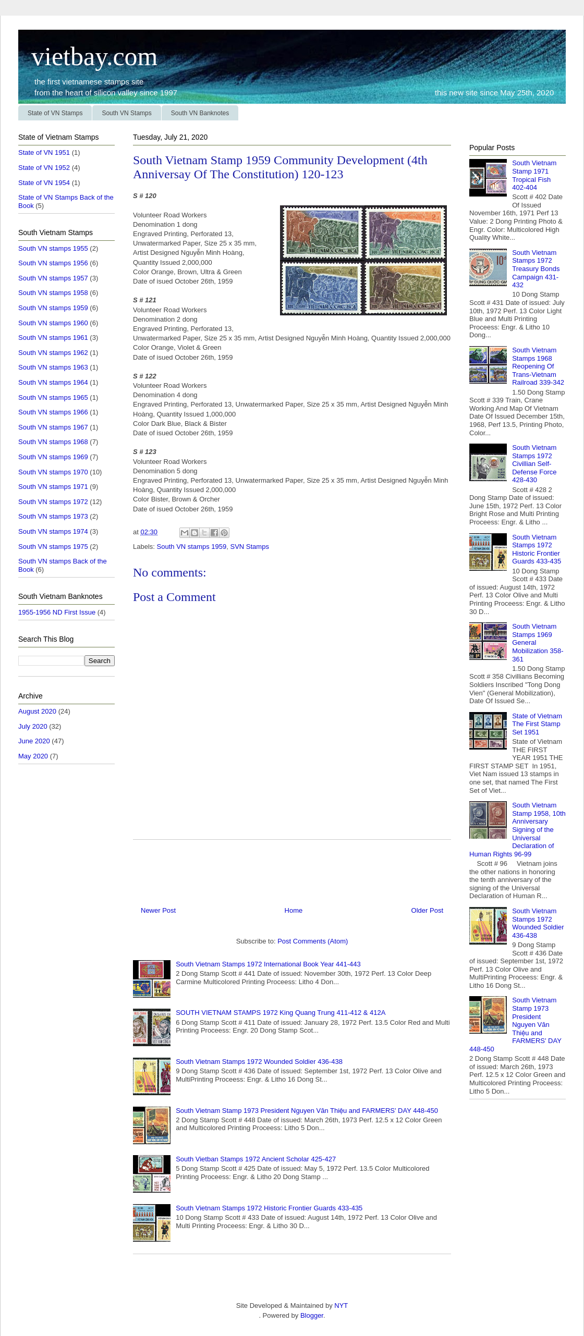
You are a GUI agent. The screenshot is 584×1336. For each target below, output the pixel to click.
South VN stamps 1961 (53, 337)
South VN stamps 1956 (53, 263)
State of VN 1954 (44, 183)
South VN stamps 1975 (53, 546)
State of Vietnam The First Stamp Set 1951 (537, 724)
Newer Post (158, 910)
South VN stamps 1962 (53, 353)
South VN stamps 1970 (53, 472)
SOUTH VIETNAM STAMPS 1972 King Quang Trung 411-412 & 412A (280, 1012)
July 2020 (32, 726)
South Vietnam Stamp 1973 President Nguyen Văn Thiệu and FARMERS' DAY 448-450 (307, 1110)
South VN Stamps (126, 113)
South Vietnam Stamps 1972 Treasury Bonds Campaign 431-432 (535, 269)
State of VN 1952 (44, 167)
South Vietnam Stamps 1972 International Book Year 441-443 (268, 964)
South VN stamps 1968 (53, 442)
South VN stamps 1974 (53, 531)
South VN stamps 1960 (53, 323)
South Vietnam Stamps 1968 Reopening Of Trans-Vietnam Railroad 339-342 (538, 366)
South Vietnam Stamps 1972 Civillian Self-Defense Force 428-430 (534, 464)
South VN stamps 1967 (53, 427)
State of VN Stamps (55, 113)
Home (294, 910)
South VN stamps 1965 (53, 397)
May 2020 (33, 756)
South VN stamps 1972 (53, 502)
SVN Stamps (249, 546)
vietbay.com (88, 56)
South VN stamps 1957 (53, 278)
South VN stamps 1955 (53, 248)
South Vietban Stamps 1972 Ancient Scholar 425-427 (256, 1159)
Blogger (311, 1315)
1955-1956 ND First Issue (56, 612)
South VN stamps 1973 (53, 516)
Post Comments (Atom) (312, 941)
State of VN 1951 (44, 152)
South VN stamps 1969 (53, 457)
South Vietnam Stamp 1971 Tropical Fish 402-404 (534, 175)
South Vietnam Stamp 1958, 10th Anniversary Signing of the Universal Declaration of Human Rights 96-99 (517, 829)
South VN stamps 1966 (53, 412)
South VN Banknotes (200, 113)
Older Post (427, 910)
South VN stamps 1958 (53, 293)
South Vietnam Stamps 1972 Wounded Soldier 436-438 (259, 1061)
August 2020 (37, 711)
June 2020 (34, 741)
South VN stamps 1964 (53, 382)
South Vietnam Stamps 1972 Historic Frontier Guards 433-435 (269, 1208)
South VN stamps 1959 (192, 546)
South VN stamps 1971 (53, 487)
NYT (340, 1305)
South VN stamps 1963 (53, 367)
